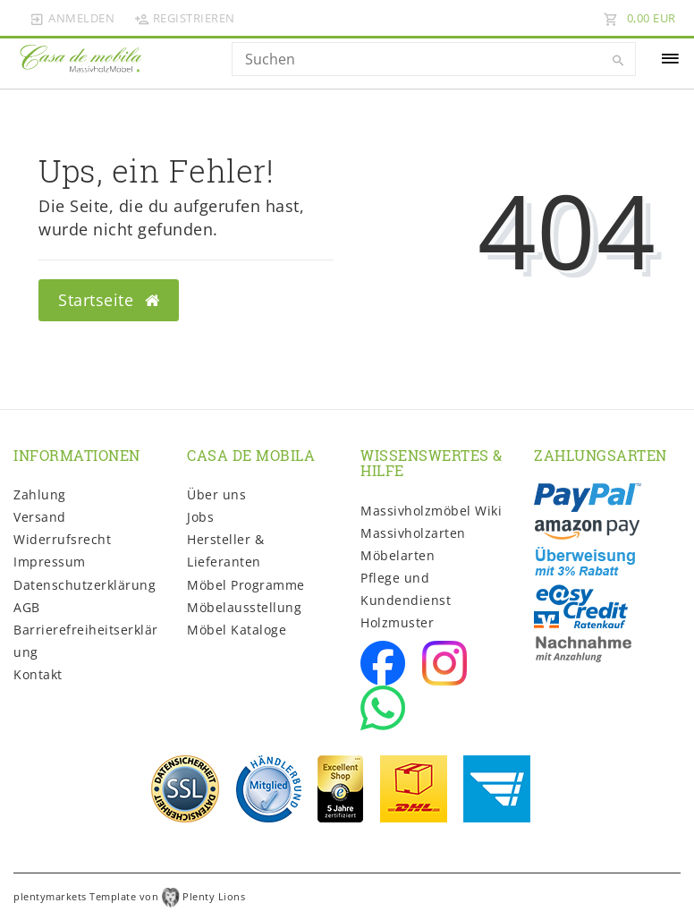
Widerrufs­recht (62, 539)
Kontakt (38, 674)
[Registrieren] (184, 18)
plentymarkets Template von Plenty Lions (129, 896)
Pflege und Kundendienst (405, 589)
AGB (26, 607)
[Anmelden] (72, 18)
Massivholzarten (413, 532)
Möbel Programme (246, 584)
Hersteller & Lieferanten (225, 550)
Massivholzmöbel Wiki (431, 510)
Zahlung (39, 494)
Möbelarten (397, 555)
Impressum (49, 561)
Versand (39, 516)
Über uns (216, 494)
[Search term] (434, 59)
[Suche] (618, 61)
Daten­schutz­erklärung (84, 584)
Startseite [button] (108, 300)
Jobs (200, 516)
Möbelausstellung (244, 607)
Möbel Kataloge (236, 629)
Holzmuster (397, 622)
